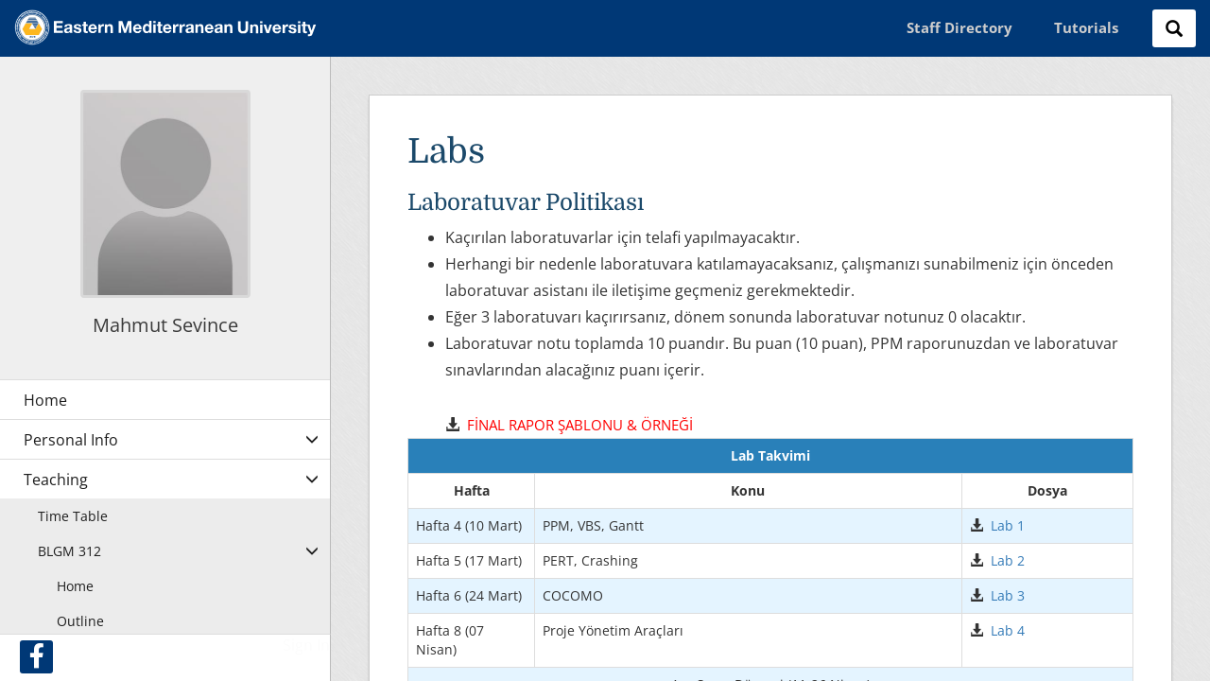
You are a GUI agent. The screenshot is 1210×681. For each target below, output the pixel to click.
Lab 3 (1008, 595)
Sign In (306, 645)
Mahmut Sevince (165, 325)
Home (75, 586)
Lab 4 (1008, 630)
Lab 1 (1008, 525)
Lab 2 (1008, 560)
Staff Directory (959, 27)
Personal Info (71, 439)
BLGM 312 (69, 551)
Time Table (73, 516)
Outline (80, 621)
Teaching (56, 479)
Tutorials (1086, 27)
